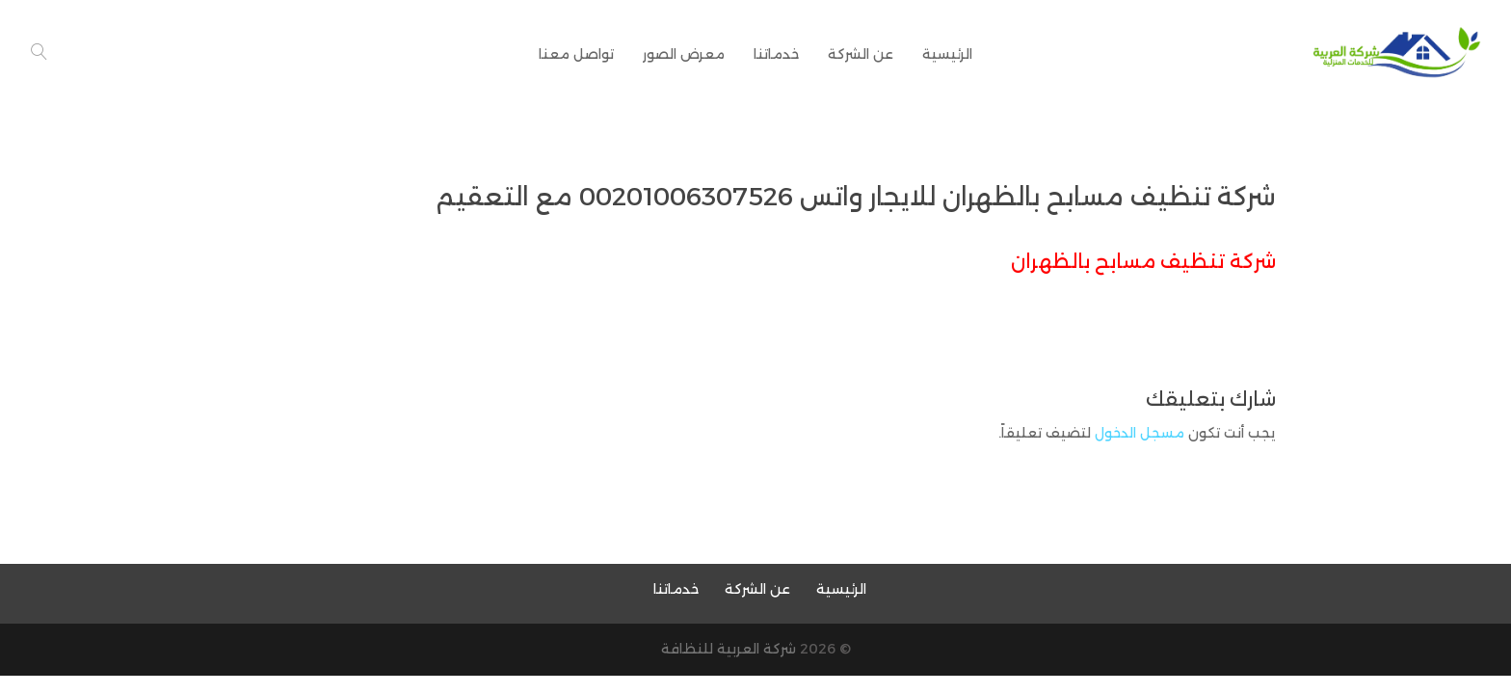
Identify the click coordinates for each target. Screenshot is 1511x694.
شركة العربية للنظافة (728, 648)
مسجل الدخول (1139, 432)
